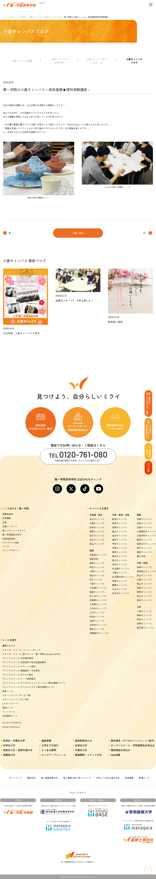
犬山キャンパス (119, 589)
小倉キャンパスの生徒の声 (59, 61)
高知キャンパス (144, 600)
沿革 (4, 522)
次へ (145, 232)
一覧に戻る (78, 233)
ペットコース (8, 711)
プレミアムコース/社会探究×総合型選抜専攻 (24, 662)
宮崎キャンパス (144, 623)
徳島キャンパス (144, 591)
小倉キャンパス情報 (22, 60)
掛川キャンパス (119, 560)
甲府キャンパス (119, 543)
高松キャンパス (144, 587)
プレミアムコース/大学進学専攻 (17, 658)
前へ (11, 232)
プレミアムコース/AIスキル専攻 (17, 674)
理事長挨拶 (7, 514)
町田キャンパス (97, 616)
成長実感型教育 (8, 538)
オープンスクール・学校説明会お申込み (133, 745)
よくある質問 (48, 750)
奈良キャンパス (144, 523)
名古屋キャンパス (120, 568)
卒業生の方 (81, 750)
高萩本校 (94, 558)
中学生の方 (9, 745)
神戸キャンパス (144, 547)
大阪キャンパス (144, 527)
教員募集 (129, 777)
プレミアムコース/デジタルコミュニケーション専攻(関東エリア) (33, 682)
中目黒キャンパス (98, 604)
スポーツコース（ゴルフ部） (16, 699)
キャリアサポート (10, 550)
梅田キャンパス (144, 539)
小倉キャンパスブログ (53, 17)
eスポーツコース (10, 703)
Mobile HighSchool (11, 726)
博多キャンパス (144, 615)
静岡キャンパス (119, 552)
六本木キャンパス (98, 608)
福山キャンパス (144, 583)
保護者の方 (9, 755)
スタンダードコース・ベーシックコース (21, 649)
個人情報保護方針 (49, 777)
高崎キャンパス (97, 563)
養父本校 (141, 556)
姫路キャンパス (144, 552)
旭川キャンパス (97, 519)
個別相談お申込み (120, 750)
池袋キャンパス (97, 620)
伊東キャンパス (119, 547)
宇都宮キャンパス (98, 554)
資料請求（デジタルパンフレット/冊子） (133, 740)
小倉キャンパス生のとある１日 (97, 61)
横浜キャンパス (97, 628)
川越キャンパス (97, 571)
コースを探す (9, 640)
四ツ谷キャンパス (98, 596)
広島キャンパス (144, 579)
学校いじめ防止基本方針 (108, 777)
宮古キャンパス (97, 535)
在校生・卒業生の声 (14, 740)
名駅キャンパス (119, 580)
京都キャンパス (144, 519)
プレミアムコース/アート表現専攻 (18, 678)
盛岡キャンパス (97, 531)
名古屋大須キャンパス (122, 576)
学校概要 (6, 518)
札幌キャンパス (97, 523)
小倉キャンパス (34, 17)
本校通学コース (9, 715)
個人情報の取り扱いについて (77, 777)
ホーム (6, 17)
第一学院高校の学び (11, 534)
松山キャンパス (144, 596)
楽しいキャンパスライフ (14, 530)
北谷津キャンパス (98, 587)
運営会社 (31, 777)
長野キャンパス (119, 527)
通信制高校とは (83, 740)
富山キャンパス (119, 531)
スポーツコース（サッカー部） (17, 695)
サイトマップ (15, 777)
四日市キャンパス (120, 593)
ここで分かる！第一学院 (15, 508)
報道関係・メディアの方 (88, 755)
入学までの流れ (49, 745)
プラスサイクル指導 (10, 542)
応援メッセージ (9, 526)
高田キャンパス (119, 523)
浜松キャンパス (119, 564)
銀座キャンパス (97, 591)
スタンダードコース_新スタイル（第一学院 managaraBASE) (31, 654)
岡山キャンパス (144, 575)
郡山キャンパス (97, 543)
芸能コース (7, 691)
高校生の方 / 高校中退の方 (17, 750)
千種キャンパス (119, 572)
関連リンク (144, 777)
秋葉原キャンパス (98, 600)
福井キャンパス (119, 539)
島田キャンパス (119, 556)
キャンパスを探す (19, 17)
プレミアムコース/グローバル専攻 (18, 666)
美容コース (7, 707)
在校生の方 (81, 745)
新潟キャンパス (119, 519)
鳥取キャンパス (144, 567)
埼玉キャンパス (97, 567)
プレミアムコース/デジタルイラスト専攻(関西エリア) (28, 686)
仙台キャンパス (97, 539)
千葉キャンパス (97, 583)
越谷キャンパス (97, 575)
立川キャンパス (97, 612)
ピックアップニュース (53, 755)
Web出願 (115, 755)
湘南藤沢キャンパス (99, 633)
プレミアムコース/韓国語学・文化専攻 (21, 670)
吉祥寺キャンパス (98, 624)
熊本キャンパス (144, 619)
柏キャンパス (96, 579)
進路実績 (46, 740)
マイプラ (6, 546)
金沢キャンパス (119, 535)
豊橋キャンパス (119, 585)
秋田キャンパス (97, 527)
